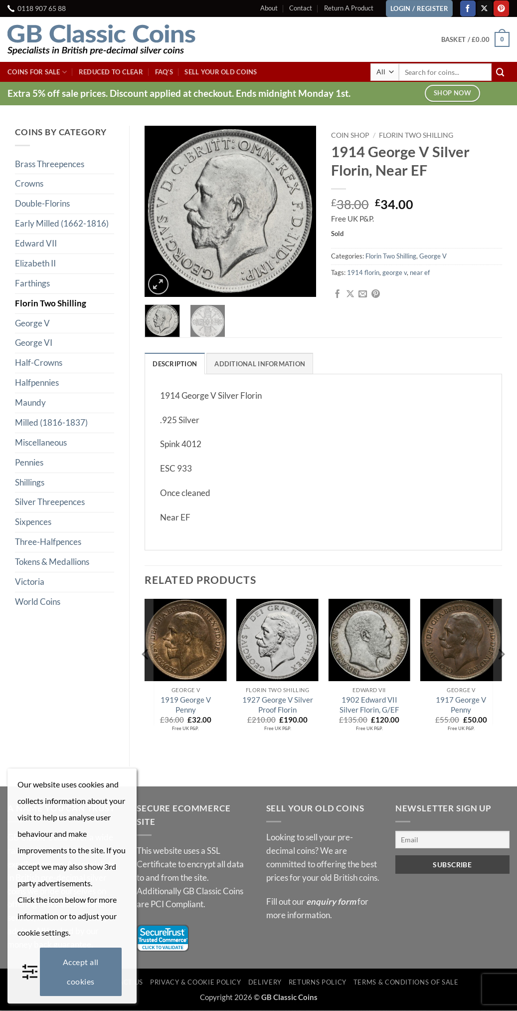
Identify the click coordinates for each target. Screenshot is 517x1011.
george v (394, 272)
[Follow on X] (485, 8)
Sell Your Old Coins (220, 72)
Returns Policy (317, 983)
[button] (475, 39)
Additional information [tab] (260, 364)
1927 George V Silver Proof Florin (277, 705)
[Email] (452, 840)
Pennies (29, 462)
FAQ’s (164, 72)
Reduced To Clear (111, 72)
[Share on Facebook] (337, 294)
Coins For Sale (37, 72)
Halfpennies (37, 382)
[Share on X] (350, 294)
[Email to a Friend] (362, 294)
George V (32, 323)
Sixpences (33, 521)
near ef (420, 272)
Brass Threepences (49, 164)
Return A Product (348, 8)
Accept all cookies (81, 971)
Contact (300, 8)
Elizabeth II (35, 263)
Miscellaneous (41, 442)
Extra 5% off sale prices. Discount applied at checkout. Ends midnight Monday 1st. (178, 93)
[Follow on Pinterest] (501, 8)
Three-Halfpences (48, 541)
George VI (33, 342)
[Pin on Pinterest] (375, 294)
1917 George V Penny (461, 705)
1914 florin (363, 272)
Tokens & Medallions (52, 561)
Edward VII (36, 243)
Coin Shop (350, 135)
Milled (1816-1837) (51, 422)
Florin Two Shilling (50, 303)
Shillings (29, 482)
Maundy (30, 402)
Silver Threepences (50, 502)
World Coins (37, 601)
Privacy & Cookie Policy (195, 983)
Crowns (29, 183)
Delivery (265, 983)
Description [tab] (175, 364)
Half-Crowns (38, 362)
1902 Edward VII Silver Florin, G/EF (369, 705)
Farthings (32, 283)
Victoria (29, 581)
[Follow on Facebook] (468, 8)
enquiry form (331, 902)
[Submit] (501, 72)
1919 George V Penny (186, 705)
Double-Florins (42, 203)
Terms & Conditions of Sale (406, 983)
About (269, 8)
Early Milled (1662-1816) (62, 223)
